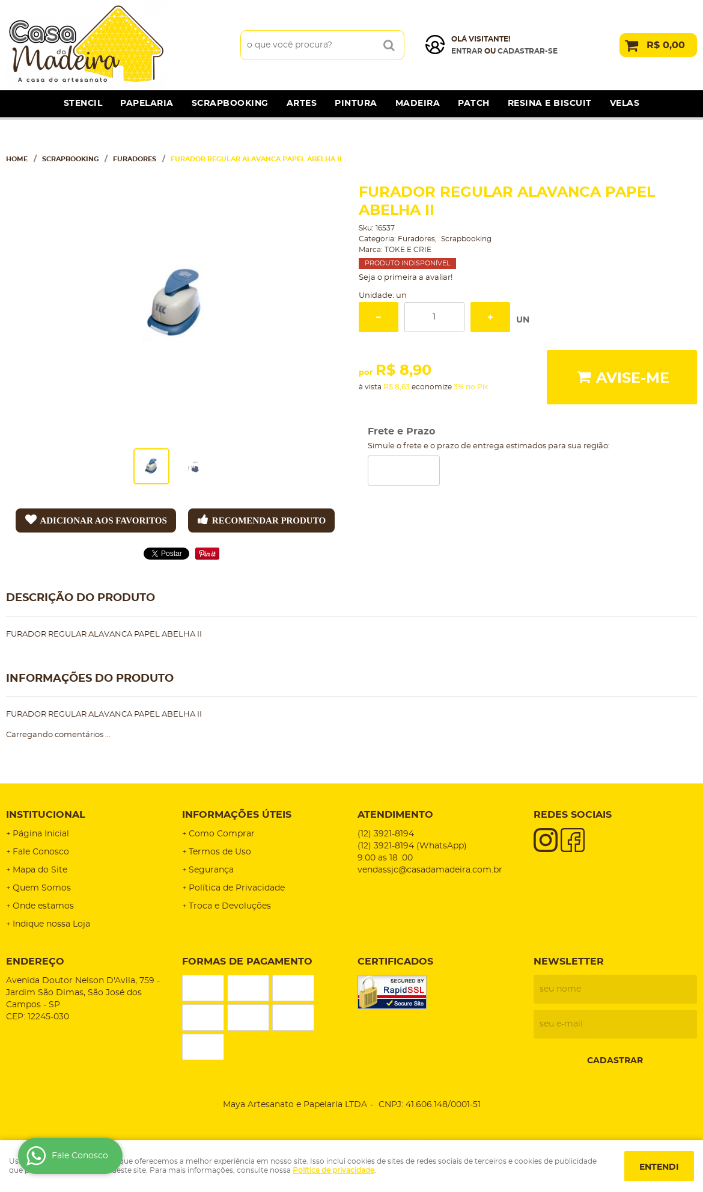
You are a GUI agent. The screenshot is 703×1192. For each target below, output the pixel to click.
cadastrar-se (528, 51)
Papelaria (147, 103)
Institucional (45, 815)
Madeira (417, 103)
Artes (302, 103)
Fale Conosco (41, 852)
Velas (625, 103)
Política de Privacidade (237, 888)
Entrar (466, 51)
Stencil (83, 103)
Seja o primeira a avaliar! (405, 278)
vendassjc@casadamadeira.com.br (430, 870)
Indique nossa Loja (51, 924)
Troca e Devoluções (230, 906)
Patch (474, 103)
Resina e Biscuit (550, 103)
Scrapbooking (230, 103)
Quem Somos (42, 888)
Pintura (356, 103)
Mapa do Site (40, 870)
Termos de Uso (220, 852)
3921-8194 (386, 834)
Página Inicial (41, 834)
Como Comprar (222, 834)
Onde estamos (43, 906)
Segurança (211, 870)
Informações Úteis (236, 815)
